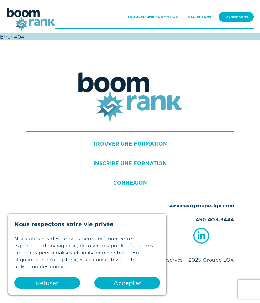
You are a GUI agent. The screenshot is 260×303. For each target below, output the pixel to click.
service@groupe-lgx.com (201, 205)
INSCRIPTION (198, 16)
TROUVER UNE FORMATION (153, 16)
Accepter (127, 283)
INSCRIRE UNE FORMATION (130, 163)
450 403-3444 (215, 219)
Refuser (47, 283)
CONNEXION (236, 16)
